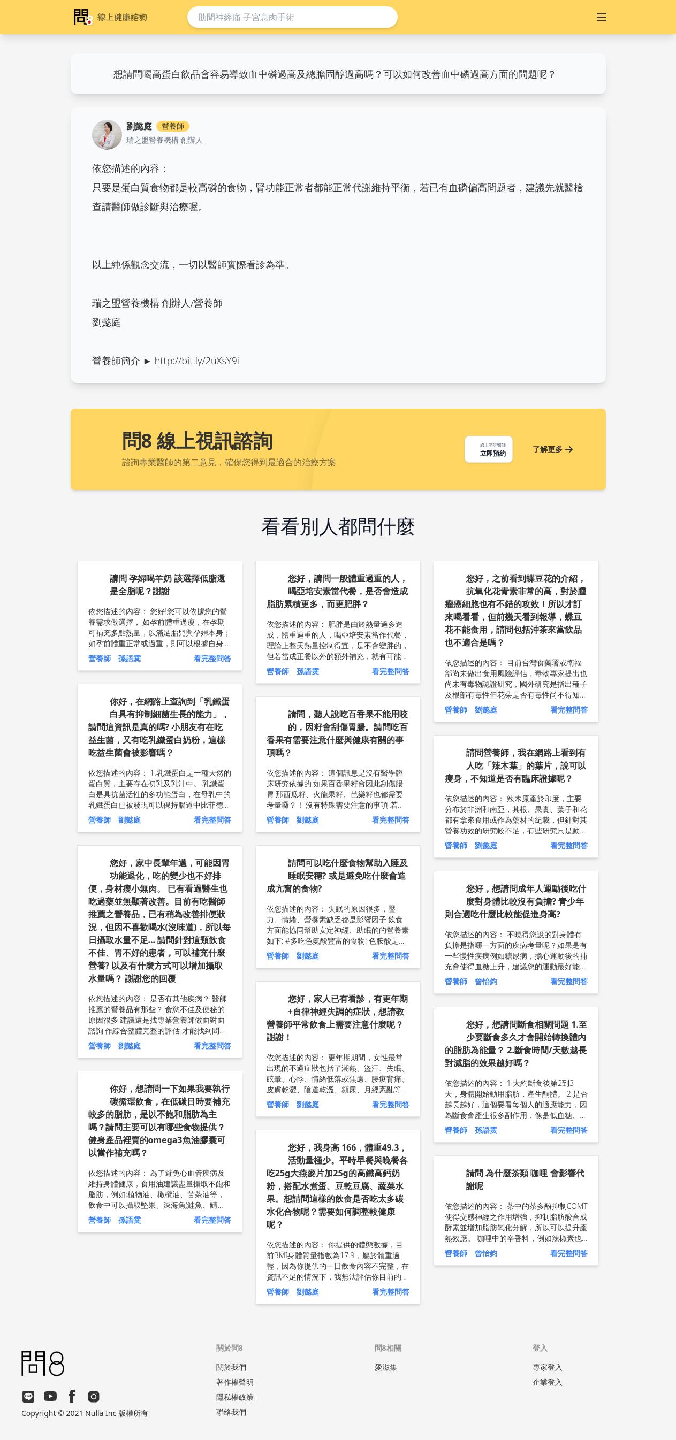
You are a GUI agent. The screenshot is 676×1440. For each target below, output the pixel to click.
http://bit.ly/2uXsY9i (197, 360)
